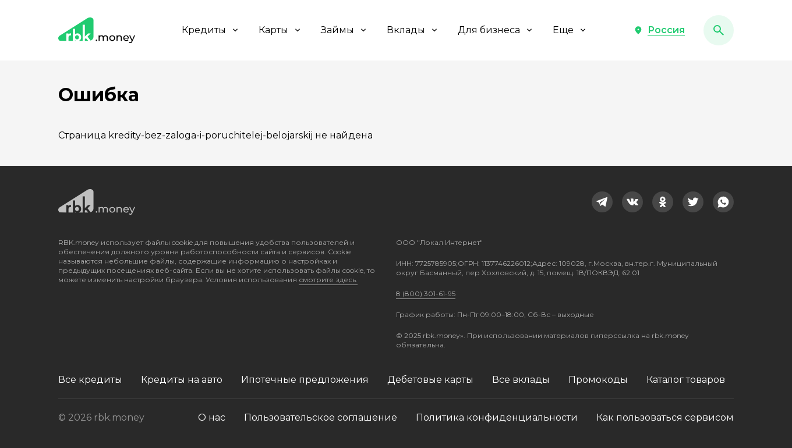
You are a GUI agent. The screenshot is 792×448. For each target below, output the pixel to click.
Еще (570, 29)
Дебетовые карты (430, 379)
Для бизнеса (496, 29)
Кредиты (211, 29)
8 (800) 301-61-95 (425, 293)
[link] (602, 201)
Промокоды (598, 379)
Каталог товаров (685, 379)
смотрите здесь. (328, 279)
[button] (659, 30)
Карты (280, 29)
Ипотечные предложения (305, 379)
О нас (211, 417)
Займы (344, 29)
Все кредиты (90, 379)
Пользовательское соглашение (320, 417)
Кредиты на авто (181, 379)
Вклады (413, 29)
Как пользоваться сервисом (665, 417)
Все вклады (521, 379)
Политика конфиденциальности (497, 417)
